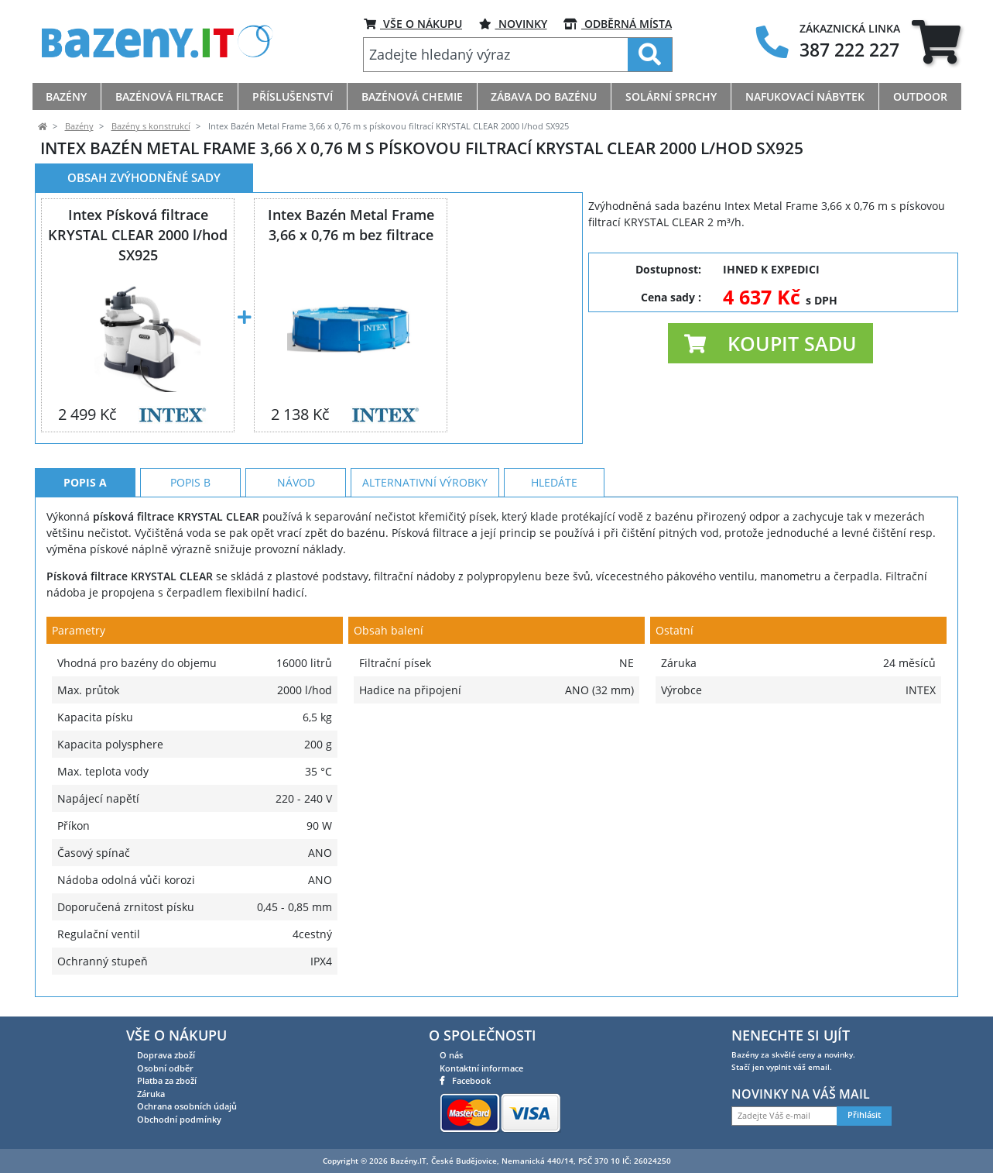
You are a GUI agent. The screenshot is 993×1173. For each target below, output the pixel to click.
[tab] (936, 41)
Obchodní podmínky (179, 1119)
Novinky (513, 23)
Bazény (79, 126)
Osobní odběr (165, 1068)
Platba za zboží (167, 1080)
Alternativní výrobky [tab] (425, 482)
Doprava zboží (166, 1055)
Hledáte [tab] (554, 482)
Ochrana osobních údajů (187, 1106)
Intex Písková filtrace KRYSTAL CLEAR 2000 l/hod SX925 (138, 234)
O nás (451, 1055)
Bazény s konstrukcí (150, 126)
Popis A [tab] (85, 482)
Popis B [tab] (190, 482)
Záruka (151, 1093)
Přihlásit (864, 1114)
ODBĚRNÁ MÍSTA (617, 23)
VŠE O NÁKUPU (413, 23)
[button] (770, 343)
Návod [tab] (296, 482)
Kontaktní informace (481, 1068)
